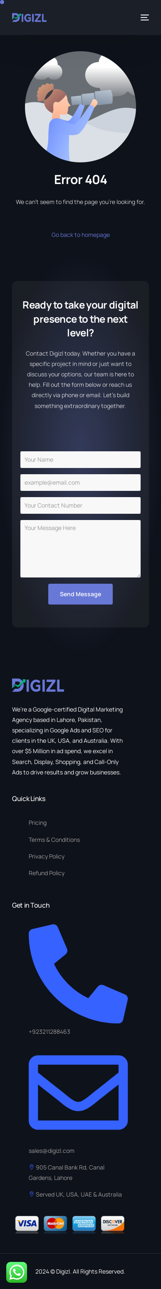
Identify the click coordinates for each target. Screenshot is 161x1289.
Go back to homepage (81, 235)
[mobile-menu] (144, 17)
